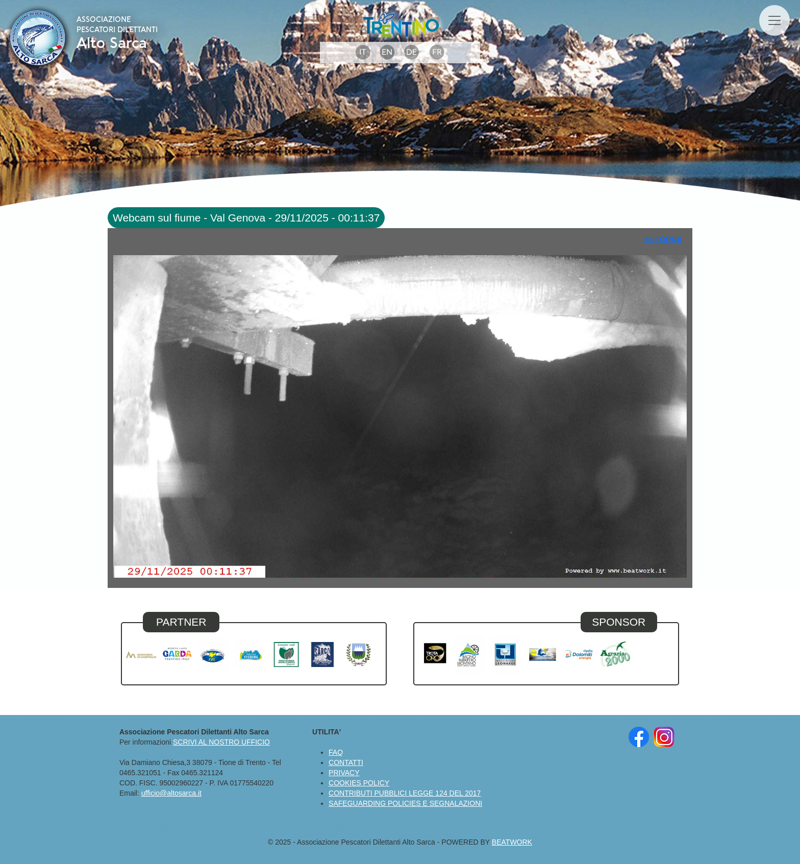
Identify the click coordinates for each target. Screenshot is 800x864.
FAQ (336, 752)
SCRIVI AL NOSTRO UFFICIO (221, 742)
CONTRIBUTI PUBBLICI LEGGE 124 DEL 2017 (405, 793)
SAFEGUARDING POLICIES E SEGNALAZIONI (405, 803)
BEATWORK (512, 842)
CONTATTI (346, 762)
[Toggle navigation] (774, 20)
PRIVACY (344, 773)
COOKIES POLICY (359, 783)
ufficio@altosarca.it (171, 793)
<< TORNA (663, 239)
